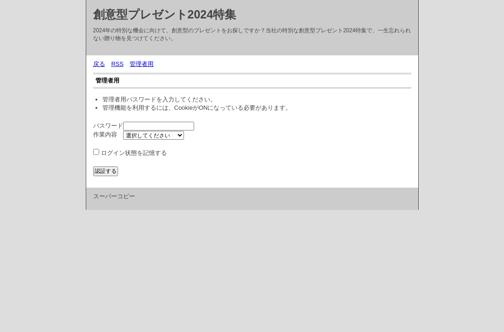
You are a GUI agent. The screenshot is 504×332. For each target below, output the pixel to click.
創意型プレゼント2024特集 (165, 14)
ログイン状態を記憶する (134, 152)
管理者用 (142, 63)
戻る (99, 63)
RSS (117, 63)
